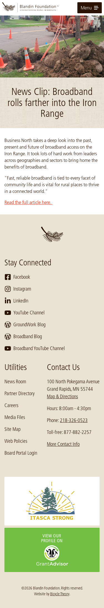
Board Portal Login (20, 453)
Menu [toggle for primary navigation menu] (89, 8)
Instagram (17, 289)
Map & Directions (62, 397)
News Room (15, 382)
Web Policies (15, 441)
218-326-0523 (74, 420)
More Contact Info (63, 444)
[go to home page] (52, 7)
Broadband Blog (23, 336)
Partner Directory (19, 393)
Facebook (17, 277)
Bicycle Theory (59, 593)
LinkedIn (16, 300)
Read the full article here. (28, 202)
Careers (11, 405)
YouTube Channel (24, 312)
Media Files (14, 417)
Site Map (12, 429)
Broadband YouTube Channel (34, 348)
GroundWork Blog (24, 324)
